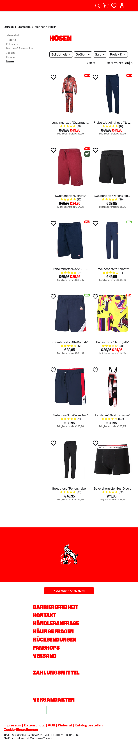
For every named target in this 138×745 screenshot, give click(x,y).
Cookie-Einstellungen (21, 729)
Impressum (12, 725)
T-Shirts (11, 39)
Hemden (11, 57)
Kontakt (44, 615)
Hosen (10, 61)
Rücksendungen (54, 639)
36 (127, 63)
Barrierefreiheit (55, 607)
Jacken (10, 52)
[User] (121, 4)
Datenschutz (34, 725)
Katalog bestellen (89, 725)
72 (132, 63)
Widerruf (65, 725)
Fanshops (46, 647)
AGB (51, 725)
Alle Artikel (12, 35)
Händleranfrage (56, 623)
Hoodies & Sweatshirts (19, 48)
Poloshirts (12, 44)
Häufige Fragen (53, 631)
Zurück (9, 27)
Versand (44, 655)
